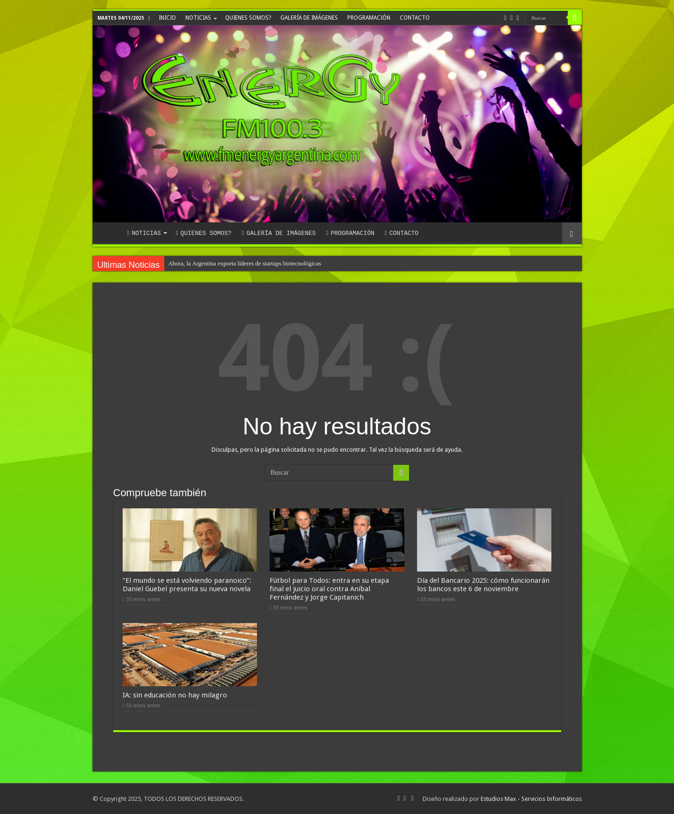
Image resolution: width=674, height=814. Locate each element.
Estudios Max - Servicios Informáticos (531, 798)
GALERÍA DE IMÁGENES (309, 18)
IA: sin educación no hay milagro (175, 695)
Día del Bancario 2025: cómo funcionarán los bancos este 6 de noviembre (483, 584)
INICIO (167, 18)
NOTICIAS (198, 18)
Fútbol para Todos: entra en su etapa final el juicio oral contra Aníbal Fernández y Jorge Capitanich (329, 588)
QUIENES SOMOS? (248, 18)
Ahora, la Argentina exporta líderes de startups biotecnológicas (244, 263)
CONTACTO (415, 18)
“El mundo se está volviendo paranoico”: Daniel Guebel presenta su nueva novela (187, 584)
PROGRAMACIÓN (368, 18)
